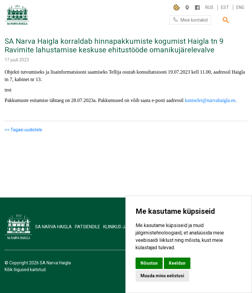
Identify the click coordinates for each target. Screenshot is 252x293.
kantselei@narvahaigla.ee (210, 100)
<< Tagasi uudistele (23, 129)
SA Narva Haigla (53, 226)
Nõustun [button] (149, 263)
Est (225, 7)
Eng (240, 7)
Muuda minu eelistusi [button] (162, 275)
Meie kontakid (190, 19)
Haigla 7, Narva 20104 (187, 7)
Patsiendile (87, 226)
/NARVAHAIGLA (197, 7)
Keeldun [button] (177, 263)
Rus (209, 7)
